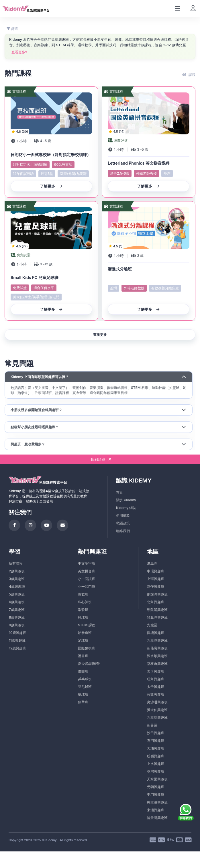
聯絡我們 (123, 531)
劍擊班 (83, 702)
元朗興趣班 (155, 787)
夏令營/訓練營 (89, 664)
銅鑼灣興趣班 (157, 595)
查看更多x (19, 52)
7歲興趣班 (16, 610)
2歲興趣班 (17, 572)
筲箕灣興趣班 (157, 618)
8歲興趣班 (17, 618)
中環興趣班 (155, 572)
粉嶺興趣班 (155, 756)
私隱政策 (123, 524)
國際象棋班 (86, 649)
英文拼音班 (86, 572)
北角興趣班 (155, 602)
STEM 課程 (86, 625)
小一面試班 (86, 579)
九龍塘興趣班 (157, 718)
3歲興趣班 (17, 579)
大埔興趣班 (155, 749)
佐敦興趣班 (155, 695)
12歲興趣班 (17, 649)
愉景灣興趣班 (157, 818)
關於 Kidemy (126, 500)
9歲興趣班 (17, 625)
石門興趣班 (155, 741)
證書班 (83, 656)
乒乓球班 (85, 679)
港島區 (152, 564)
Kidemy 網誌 (126, 508)
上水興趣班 (155, 764)
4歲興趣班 (17, 587)
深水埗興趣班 (157, 656)
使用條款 (123, 516)
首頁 (119, 493)
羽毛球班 (85, 687)
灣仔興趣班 (155, 587)
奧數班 (83, 595)
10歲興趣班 (17, 633)
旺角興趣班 (155, 679)
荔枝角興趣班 (157, 664)
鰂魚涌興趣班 (157, 610)
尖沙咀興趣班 (157, 702)
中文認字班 (86, 564)
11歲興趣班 (17, 641)
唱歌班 (83, 610)
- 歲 (45, 141)
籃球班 (83, 618)
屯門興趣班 (155, 795)
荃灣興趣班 (155, 772)
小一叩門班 (86, 587)
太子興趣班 (155, 687)
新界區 (152, 726)
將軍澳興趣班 (157, 803)
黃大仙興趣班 (157, 710)
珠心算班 (85, 602)
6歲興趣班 (17, 602)
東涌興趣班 (155, 810)
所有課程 (16, 564)
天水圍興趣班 (157, 780)
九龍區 (152, 625)
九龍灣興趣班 (157, 641)
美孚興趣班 (155, 672)
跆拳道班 (85, 633)
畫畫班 (83, 672)
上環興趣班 (155, 579)
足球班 (83, 641)
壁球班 (83, 695)
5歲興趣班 (17, 595)
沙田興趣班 (155, 733)
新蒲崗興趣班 (157, 649)
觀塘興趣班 (155, 633)
